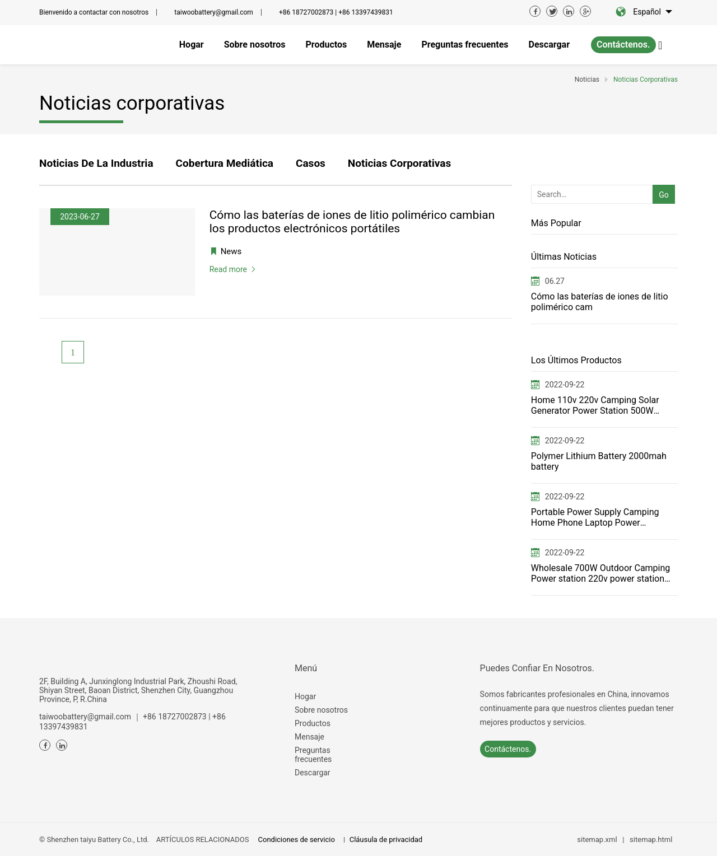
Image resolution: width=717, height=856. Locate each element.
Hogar (305, 696)
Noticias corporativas (399, 163)
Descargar (312, 772)
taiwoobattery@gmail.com (213, 12)
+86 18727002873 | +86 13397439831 (336, 12)
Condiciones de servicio (296, 839)
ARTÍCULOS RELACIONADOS (202, 839)
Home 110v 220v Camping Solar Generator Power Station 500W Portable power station (595, 405)
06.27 (555, 281)
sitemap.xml (597, 839)
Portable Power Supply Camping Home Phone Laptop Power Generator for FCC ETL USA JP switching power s (595, 517)
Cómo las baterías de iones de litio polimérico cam (599, 301)
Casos (310, 163)
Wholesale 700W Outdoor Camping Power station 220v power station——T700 (601, 573)
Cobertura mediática (224, 163)
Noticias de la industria (96, 163)
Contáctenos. (623, 44)
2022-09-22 (565, 384)
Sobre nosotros (321, 709)
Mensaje (309, 736)
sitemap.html (651, 839)
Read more (228, 269)
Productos (312, 723)
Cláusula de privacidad (386, 839)
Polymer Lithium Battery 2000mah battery (599, 461)
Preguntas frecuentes (313, 755)
